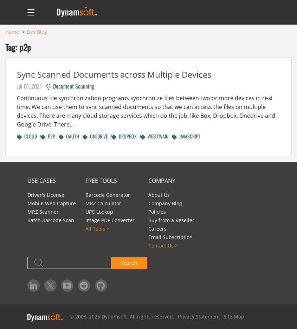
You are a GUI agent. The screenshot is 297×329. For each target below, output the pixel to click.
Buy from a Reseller (171, 220)
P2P (47, 136)
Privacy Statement (199, 316)
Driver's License (45, 195)
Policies (157, 211)
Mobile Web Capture (51, 203)
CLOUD (27, 136)
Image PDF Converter (110, 220)
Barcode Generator (107, 195)
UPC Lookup (99, 211)
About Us (159, 195)
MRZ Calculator (103, 203)
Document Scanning (70, 86)
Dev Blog (37, 31)
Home (12, 31)
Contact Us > (163, 245)
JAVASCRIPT (186, 136)
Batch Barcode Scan (50, 220)
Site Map (234, 316)
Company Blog (165, 203)
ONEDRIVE (95, 136)
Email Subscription (170, 237)
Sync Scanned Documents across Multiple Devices (114, 74)
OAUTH (69, 136)
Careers (157, 228)
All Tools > (97, 228)
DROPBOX (124, 136)
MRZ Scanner (43, 211)
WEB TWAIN (154, 136)
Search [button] (129, 262)
